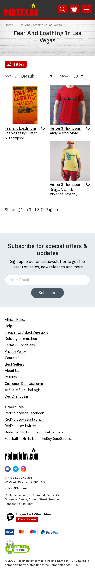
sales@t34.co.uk (16, 488)
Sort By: (11, 76)
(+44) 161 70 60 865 (18, 477)
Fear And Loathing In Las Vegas (40, 25)
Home (9, 25)
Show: (64, 76)
